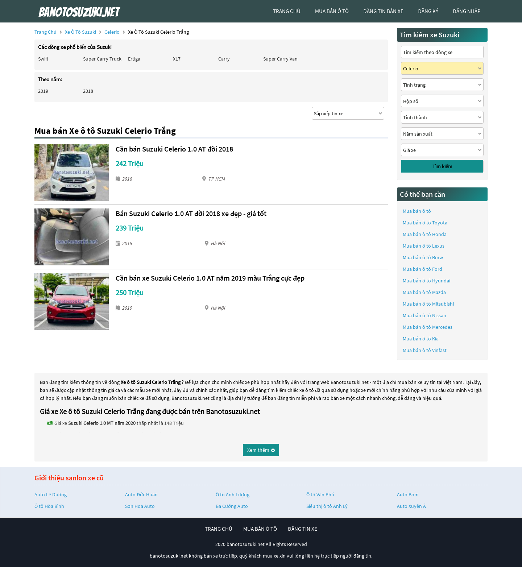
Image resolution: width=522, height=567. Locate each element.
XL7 (177, 58)
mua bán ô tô (332, 11)
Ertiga (134, 58)
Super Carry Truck (102, 58)
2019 (43, 91)
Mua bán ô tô (417, 211)
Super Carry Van (280, 58)
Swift (43, 58)
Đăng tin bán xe (383, 11)
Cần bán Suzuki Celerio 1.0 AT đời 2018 (174, 148)
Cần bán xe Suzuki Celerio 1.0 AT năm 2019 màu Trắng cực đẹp (210, 277)
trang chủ (287, 11)
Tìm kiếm (442, 166)
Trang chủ (45, 32)
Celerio (112, 32)
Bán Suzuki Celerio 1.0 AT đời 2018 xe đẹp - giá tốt (191, 213)
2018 (88, 91)
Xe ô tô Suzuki (80, 32)
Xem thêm (261, 450)
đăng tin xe (302, 528)
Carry (224, 58)
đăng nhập (466, 11)
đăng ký (428, 11)
